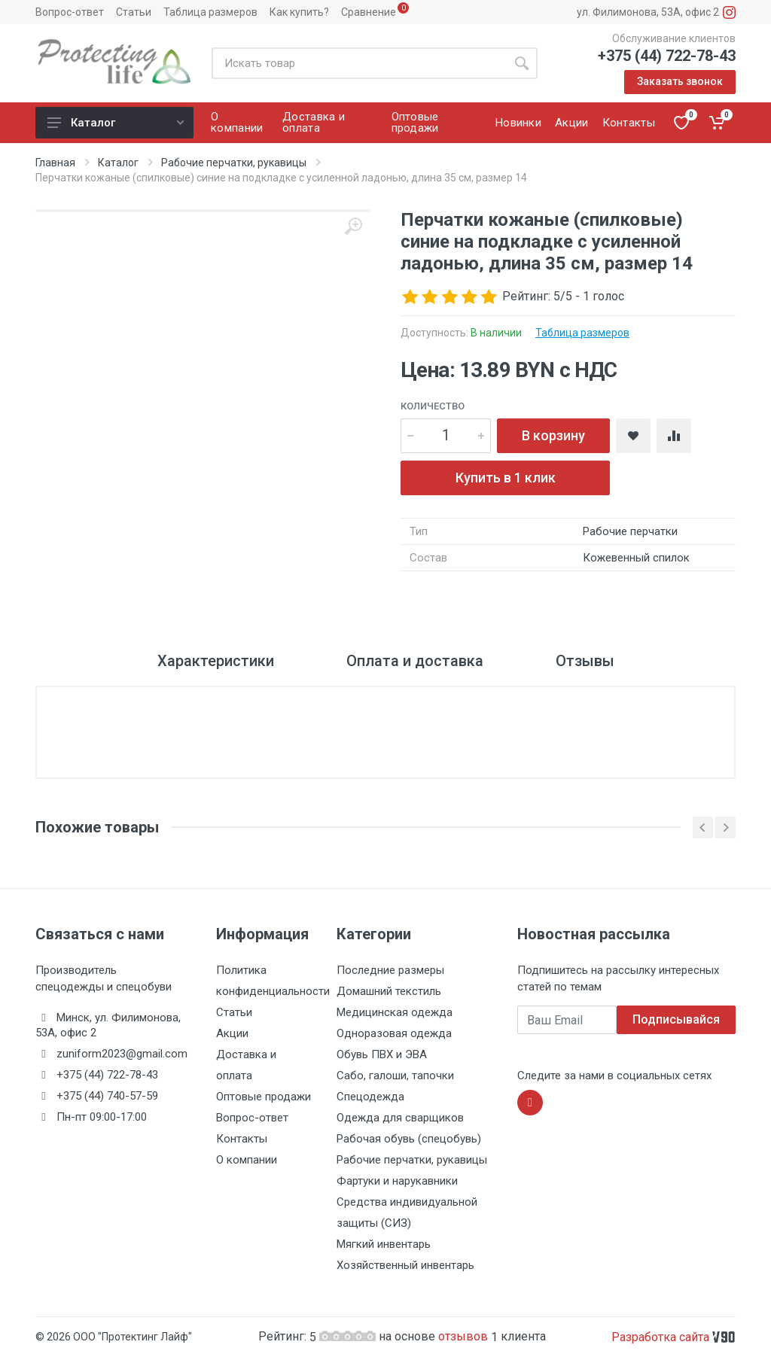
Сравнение (368, 12)
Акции (232, 1033)
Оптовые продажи (263, 1096)
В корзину (553, 435)
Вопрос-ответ (69, 12)
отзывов (464, 1336)
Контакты (241, 1139)
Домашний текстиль (389, 991)
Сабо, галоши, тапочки (395, 1075)
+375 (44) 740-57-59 (107, 1096)
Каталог (115, 122)
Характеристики (215, 661)
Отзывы (585, 661)
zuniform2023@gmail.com (121, 1053)
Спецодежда (370, 1096)
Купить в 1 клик (506, 477)
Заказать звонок (680, 81)
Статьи (133, 12)
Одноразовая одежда (394, 1033)
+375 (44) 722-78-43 (667, 56)
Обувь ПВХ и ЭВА (382, 1054)
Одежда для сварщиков (400, 1117)
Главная (55, 163)
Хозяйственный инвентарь (405, 1265)
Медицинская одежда (395, 1012)
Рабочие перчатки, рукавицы (233, 163)
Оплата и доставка (414, 661)
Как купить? (299, 12)
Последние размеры (390, 970)
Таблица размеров (210, 12)
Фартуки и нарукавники (397, 1181)
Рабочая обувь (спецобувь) (409, 1139)
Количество (433, 406)
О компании (246, 1160)
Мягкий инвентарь (384, 1244)
